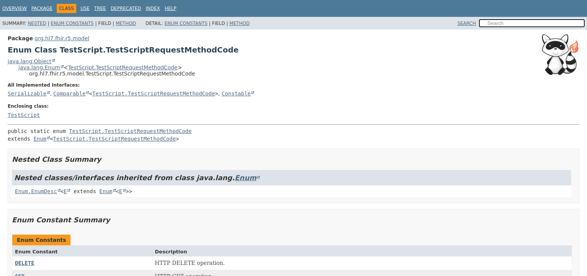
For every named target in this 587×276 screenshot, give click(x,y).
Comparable (69, 93)
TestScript (24, 115)
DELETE (24, 263)
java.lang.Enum (39, 67)
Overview (14, 8)
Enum (39, 139)
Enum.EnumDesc (36, 191)
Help (171, 8)
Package (41, 8)
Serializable (27, 93)
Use (85, 8)
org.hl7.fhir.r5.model (61, 38)
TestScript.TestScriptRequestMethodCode (122, 67)
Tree (100, 8)
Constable (236, 93)
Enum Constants (72, 23)
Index (153, 8)
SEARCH (466, 23)
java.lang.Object (29, 61)
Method (126, 23)
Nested (37, 23)
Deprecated (126, 8)
